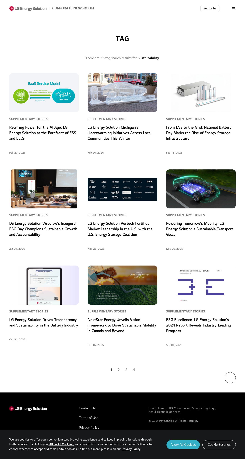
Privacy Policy (89, 427)
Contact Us (87, 408)
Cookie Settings (219, 444)
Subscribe (210, 8)
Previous (101, 370)
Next (144, 370)
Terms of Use (88, 418)
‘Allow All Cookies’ (61, 444)
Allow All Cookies (183, 444)
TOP (230, 377)
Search (225, 8)
